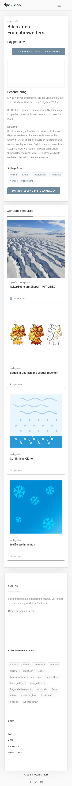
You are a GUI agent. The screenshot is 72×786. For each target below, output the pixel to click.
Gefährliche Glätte (21, 458)
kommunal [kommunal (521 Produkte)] (36, 677)
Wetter (12, 180)
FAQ (10, 734)
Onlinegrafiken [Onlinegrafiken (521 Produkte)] (36, 683)
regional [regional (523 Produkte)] (14, 670)
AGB (10, 740)
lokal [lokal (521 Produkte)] (40, 670)
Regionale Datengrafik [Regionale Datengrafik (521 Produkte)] (21, 689)
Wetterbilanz (27, 180)
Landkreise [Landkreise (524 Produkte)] (39, 664)
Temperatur (56, 174)
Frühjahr (13, 174)
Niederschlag (39, 174)
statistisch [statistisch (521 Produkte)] (28, 670)
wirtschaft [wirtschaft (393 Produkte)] (42, 689)
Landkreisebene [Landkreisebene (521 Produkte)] (18, 677)
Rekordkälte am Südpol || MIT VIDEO (32, 286)
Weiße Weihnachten (22, 544)
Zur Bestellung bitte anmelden (38, 51)
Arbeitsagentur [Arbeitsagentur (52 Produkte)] (30, 701)
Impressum (14, 746)
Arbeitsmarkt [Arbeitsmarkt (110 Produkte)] (47, 695)
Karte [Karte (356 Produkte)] (54, 689)
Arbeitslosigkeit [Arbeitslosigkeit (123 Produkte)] (28, 695)
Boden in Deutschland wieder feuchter (34, 372)
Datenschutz (15, 752)
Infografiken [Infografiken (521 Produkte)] (52, 677)
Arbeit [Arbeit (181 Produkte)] (13, 695)
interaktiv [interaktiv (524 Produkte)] (54, 664)
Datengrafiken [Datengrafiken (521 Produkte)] (17, 683)
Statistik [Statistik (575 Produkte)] (14, 664)
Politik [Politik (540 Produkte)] (26, 664)
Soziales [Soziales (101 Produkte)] (14, 701)
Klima (25, 174)
